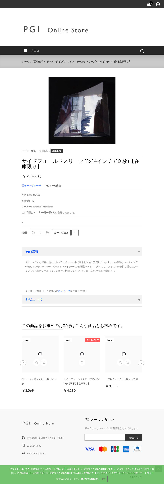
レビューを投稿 (53, 185)
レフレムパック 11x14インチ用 (121, 379)
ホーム (25, 61)
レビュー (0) (34, 299)
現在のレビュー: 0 (31, 185)
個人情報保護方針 (89, 480)
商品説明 (32, 251)
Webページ (64, 290)
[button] (112, 79)
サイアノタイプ (55, 61)
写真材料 (37, 61)
